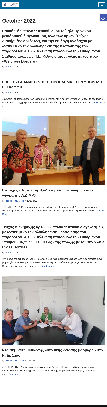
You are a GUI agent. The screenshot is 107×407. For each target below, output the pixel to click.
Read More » (47, 266)
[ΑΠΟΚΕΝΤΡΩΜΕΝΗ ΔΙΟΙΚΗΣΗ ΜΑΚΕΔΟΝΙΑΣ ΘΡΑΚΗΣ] (10, 4)
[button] (103, 17)
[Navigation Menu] (101, 4)
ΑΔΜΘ (8, 67)
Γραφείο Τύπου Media (14, 201)
